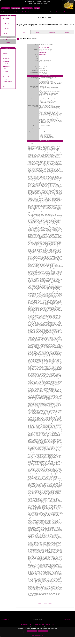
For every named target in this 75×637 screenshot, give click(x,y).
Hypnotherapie (6, 61)
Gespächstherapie (6, 66)
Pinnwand (36, 8)
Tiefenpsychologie (6, 73)
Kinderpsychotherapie (7, 81)
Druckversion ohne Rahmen (45, 603)
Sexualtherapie (6, 56)
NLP (3, 86)
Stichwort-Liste (6, 28)
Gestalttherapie (6, 68)
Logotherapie (5, 71)
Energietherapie (6, 84)
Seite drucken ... (5, 619)
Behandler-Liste (6, 20)
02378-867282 (42, 52)
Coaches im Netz (50, 624)
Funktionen (52, 32)
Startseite (10, 11)
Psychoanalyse (6, 76)
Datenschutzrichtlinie (37, 635)
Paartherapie (5, 53)
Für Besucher (5, 8)
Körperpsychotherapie (7, 78)
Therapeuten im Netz (26, 624)
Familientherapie (6, 58)
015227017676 (42, 54)
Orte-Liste (5, 31)
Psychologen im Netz (38, 624)
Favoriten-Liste (6, 18)
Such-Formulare (6, 23)
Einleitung (5, 33)
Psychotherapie (6, 51)
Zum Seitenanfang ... (68, 619)
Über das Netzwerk (27, 8)
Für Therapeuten (15, 8)
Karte (37, 32)
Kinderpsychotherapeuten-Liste (65, 12)
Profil (23, 32)
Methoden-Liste (6, 26)
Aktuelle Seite (25, 11)
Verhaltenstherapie (6, 63)
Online (67, 32)
